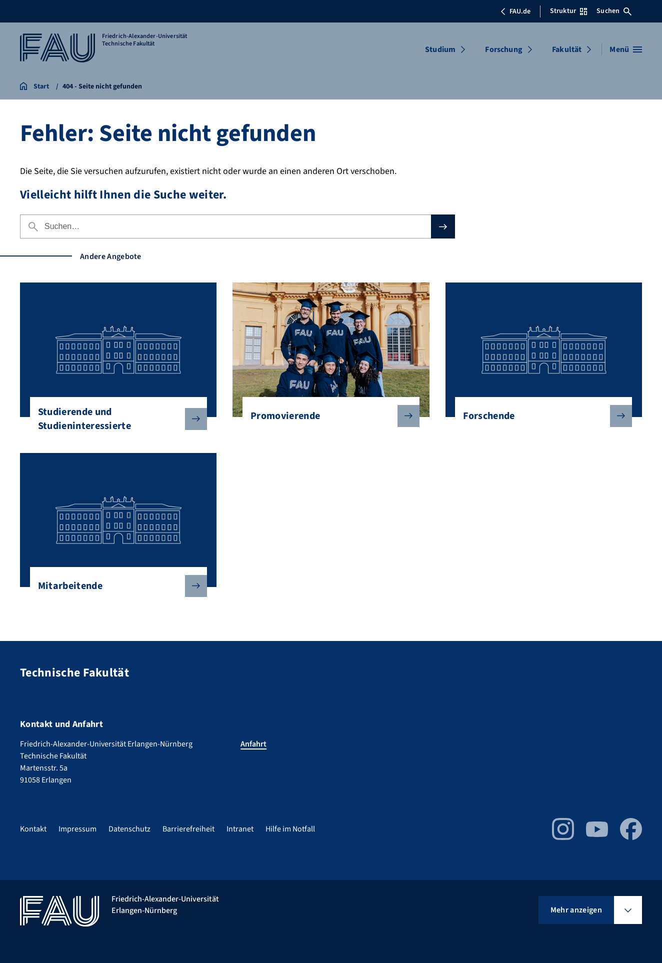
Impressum (77, 829)
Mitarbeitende (114, 586)
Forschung (503, 49)
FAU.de (515, 11)
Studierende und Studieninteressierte (114, 419)
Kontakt (33, 829)
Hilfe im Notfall (290, 829)
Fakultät (567, 49)
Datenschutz (129, 829)
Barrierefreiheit (188, 829)
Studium (440, 49)
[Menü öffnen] (626, 49)
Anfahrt (253, 744)
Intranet (240, 829)
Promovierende (327, 416)
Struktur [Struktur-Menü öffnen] (568, 11)
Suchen (614, 11)
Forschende (539, 416)
